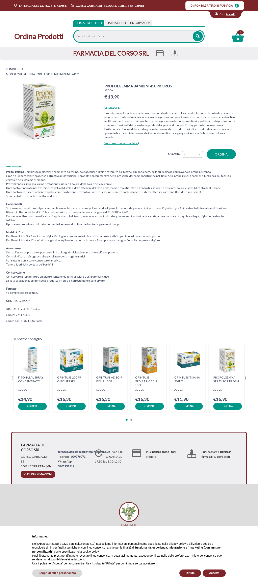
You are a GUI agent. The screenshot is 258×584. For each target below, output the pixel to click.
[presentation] (12, 378)
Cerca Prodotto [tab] (88, 23)
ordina (221, 154)
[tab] (128, 23)
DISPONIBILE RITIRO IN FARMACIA (211, 5)
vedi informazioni (38, 474)
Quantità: (174, 154)
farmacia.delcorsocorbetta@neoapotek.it (84, 451)
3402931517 (66, 466)
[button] (126, 420)
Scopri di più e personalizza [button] (57, 573)
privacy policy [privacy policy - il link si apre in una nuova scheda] (177, 543)
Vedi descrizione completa (121, 143)
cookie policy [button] (91, 551)
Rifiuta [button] (190, 573)
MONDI (11, 74)
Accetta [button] (214, 573)
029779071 (78, 456)
